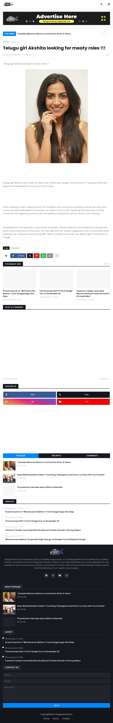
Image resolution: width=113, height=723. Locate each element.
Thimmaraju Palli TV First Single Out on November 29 (56, 292)
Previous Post (10, 378)
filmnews (15, 41)
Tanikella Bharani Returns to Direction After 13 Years (44, 33)
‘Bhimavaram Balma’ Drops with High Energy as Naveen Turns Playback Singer (45, 539)
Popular (20, 455)
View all (106, 264)
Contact (66, 718)
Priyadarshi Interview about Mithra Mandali (39, 487)
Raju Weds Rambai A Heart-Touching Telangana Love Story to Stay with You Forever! (61, 474)
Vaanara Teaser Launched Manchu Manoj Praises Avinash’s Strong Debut (93, 294)
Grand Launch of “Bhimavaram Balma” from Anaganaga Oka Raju (19, 294)
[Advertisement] (56, 429)
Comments (92, 455)
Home (6, 41)
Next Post (104, 378)
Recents (56, 455)
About (56, 718)
